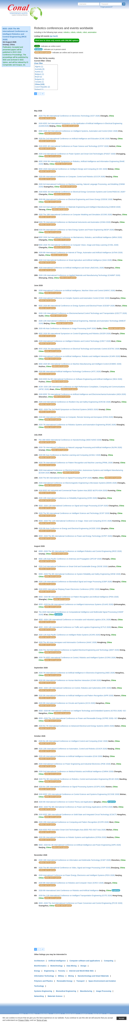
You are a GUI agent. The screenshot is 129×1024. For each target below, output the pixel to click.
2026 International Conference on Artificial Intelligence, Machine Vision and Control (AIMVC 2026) (77, 290)
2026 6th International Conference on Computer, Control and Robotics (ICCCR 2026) (72, 177)
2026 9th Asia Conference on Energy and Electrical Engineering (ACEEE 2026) (70, 528)
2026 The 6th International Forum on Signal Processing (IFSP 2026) (65, 478)
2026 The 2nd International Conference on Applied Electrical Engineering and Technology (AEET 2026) (79, 650)
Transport (80, 981)
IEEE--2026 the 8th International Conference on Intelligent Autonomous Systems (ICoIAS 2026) (76, 604)
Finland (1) (39, 89)
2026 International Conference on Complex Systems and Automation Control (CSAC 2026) (74, 298)
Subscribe (31, 1014)
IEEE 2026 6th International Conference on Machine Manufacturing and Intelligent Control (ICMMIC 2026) (80, 364)
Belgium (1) (39, 74)
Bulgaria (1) (39, 79)
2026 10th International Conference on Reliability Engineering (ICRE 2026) (68, 498)
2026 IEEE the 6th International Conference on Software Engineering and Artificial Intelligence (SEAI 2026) (80, 379)
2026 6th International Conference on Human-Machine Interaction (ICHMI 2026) (70, 680)
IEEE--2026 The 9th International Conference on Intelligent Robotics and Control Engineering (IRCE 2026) (15, 34)
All (42, 94)
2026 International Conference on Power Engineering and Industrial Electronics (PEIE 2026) (74, 764)
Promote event (70, 1014)
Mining (71, 976)
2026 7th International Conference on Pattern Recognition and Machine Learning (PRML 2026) (76, 463)
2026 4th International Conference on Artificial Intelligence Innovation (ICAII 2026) (70, 756)
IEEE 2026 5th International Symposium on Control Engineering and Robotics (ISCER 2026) (75, 334)
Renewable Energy (65, 981)
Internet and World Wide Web (81, 971)
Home (21, 1014)
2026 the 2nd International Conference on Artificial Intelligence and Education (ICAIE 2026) (74, 139)
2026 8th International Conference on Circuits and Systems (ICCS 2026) (67, 703)
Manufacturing (86, 991)
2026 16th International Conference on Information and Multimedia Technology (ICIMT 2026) (75, 860)
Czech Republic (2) (42, 87)
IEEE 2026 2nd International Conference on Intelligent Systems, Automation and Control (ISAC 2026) (78, 131)
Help (108, 1014)
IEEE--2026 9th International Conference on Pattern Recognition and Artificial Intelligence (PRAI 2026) (79, 597)
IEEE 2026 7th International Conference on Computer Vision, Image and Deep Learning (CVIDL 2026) (78, 245)
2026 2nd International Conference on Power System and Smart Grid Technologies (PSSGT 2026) (77, 154)
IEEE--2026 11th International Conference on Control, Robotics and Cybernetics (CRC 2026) (75, 688)
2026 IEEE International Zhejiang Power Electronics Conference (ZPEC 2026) (69, 589)
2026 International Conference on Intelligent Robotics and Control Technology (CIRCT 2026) (75, 341)
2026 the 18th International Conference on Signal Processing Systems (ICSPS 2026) (72, 787)
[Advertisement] (80, 100)
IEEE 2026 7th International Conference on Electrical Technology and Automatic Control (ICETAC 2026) (79, 349)
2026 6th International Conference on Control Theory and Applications (66, 802)
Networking (39, 996)
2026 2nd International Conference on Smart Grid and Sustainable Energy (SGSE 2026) (73, 566)
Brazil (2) (38, 77)
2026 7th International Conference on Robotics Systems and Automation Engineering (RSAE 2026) (77, 425)
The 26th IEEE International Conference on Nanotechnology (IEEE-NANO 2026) (70, 440)
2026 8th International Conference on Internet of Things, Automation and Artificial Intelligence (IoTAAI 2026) (81, 253)
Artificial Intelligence (57, 961)
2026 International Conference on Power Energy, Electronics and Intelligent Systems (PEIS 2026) (77, 875)
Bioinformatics (40, 966)
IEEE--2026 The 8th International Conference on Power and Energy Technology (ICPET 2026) (75, 536)
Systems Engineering (43, 991)
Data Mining (72, 966)
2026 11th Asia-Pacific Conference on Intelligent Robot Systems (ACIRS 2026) (69, 635)
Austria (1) (39, 72)
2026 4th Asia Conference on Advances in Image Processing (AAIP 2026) (67, 328)
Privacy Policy (23, 1020)
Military (61, 976)
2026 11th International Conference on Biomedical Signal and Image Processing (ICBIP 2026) (75, 582)
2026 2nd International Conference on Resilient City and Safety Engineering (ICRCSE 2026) (75, 402)
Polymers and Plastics (43, 981)
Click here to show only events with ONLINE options (57, 40)
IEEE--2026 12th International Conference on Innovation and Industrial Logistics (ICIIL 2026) (75, 620)
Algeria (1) (39, 67)
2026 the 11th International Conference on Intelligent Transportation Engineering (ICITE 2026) (75, 896)
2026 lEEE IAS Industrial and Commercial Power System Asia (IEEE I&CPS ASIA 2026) (73, 490)
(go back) (54, 36)
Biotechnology (56, 966)
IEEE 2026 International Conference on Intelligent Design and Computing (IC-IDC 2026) (73, 169)
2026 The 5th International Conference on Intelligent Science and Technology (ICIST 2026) (74, 513)
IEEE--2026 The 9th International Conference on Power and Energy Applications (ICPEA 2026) (76, 807)
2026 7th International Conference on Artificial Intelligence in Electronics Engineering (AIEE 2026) (77, 673)
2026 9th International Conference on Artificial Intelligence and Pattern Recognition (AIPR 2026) (76, 696)
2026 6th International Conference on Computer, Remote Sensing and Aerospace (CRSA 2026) (76, 417)
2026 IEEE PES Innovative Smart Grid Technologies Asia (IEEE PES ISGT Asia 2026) (72, 830)
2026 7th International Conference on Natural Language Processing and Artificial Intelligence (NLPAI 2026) (80, 447)
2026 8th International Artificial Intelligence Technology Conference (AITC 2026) (70, 371)
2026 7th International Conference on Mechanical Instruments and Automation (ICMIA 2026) (74, 222)
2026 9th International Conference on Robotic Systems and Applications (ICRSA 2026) (72, 837)
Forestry (61, 971)
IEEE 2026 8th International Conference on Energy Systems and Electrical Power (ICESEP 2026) (77, 306)
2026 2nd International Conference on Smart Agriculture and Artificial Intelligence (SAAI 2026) (75, 260)
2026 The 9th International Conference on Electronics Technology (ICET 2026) (69, 116)
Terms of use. (42, 1020)
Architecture (39, 961)
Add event (57, 1014)
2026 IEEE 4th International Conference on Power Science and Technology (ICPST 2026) (74, 146)
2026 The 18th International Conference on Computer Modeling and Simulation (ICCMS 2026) (75, 215)
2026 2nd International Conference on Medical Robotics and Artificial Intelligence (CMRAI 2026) (76, 771)
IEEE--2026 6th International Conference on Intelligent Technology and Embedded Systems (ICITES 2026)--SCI (82, 711)
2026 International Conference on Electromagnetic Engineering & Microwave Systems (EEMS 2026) (78, 483)
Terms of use (97, 1014)
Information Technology (44, 976)
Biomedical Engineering (66, 991)
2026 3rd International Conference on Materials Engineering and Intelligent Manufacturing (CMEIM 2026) (80, 207)
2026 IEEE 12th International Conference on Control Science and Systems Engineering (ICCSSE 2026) (79, 794)
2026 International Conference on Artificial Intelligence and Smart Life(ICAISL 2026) (71, 268)
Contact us (84, 1014)
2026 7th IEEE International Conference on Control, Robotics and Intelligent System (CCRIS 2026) (77, 658)
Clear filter (38, 63)
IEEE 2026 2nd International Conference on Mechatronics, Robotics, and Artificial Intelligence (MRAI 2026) (80, 237)
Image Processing (103, 991)
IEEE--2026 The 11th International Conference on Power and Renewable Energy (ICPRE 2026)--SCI (78, 718)
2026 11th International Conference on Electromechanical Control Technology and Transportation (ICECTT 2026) (83, 313)
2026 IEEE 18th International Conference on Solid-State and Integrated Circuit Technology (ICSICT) (78, 815)
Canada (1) (39, 82)
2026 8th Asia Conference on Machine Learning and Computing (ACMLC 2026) (70, 455)
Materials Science (55, 996)
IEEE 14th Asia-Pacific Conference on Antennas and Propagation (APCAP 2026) (70, 559)
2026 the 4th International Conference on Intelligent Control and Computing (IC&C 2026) (73, 741)
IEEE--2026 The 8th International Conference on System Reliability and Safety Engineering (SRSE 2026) (80, 574)
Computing (108, 961)
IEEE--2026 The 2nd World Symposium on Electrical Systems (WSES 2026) (68, 409)
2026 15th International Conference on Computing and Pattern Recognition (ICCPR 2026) (74, 822)
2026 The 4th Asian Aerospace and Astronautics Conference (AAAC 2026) (68, 642)
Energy (37, 971)
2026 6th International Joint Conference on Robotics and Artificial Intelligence (69, 890)
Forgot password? (106, 7)
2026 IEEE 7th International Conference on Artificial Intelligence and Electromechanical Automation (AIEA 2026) (82, 394)
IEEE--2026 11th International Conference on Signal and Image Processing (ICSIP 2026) (73, 506)
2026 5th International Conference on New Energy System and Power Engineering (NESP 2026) (76, 230)
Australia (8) (39, 69)
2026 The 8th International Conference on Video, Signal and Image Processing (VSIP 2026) (74, 868)
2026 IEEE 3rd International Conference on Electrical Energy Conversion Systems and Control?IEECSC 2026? (82, 192)
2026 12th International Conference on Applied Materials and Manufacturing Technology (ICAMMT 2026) (79, 275)
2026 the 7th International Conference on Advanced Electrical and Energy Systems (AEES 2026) (76, 726)
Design (83, 966)
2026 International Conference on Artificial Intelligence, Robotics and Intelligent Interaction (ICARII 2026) (79, 356)
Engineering (49, 971)
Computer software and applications (85, 961)
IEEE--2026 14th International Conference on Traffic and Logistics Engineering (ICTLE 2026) (75, 627)
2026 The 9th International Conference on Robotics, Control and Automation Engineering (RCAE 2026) (79, 779)
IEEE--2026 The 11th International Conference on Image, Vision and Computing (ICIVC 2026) (75, 521)
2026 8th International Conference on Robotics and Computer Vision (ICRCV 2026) (71, 883)
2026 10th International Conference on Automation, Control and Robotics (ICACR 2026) (73, 749)
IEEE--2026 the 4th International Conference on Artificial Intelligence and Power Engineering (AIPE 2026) (80, 845)
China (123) (39, 84)
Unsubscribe (44, 1014)
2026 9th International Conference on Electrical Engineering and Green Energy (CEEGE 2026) (75, 199)
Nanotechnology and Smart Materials (93, 976)
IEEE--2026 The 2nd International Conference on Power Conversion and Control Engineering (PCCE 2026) (80, 903)
